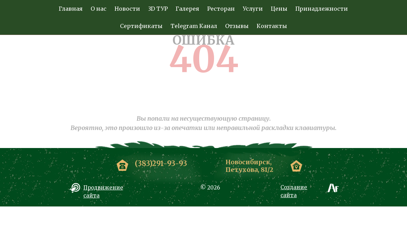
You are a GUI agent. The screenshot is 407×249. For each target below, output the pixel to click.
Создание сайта (293, 191)
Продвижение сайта (103, 191)
